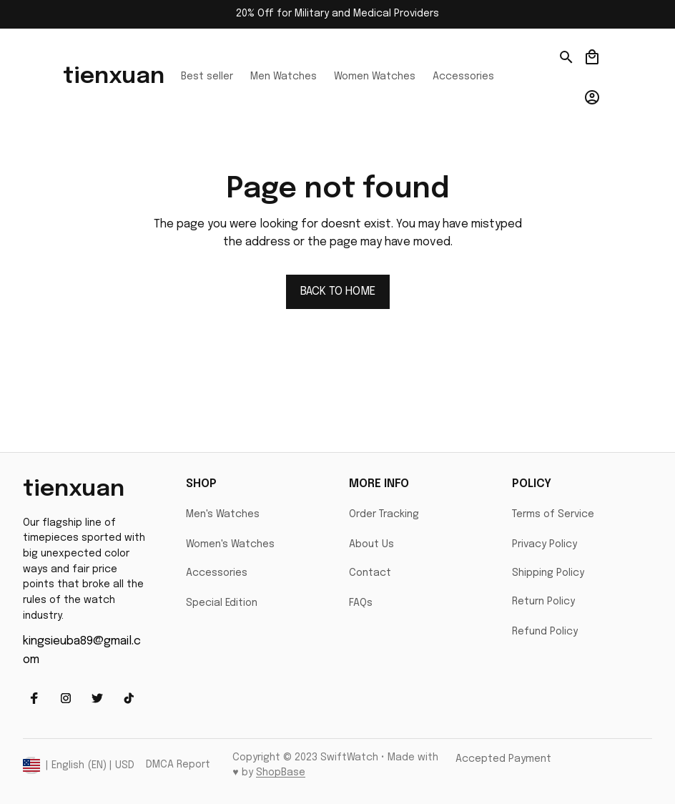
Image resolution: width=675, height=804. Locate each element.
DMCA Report (178, 765)
